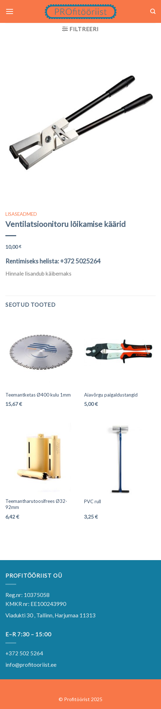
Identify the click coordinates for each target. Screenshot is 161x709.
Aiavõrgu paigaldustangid (111, 395)
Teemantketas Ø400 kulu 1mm (38, 395)
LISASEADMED (21, 214)
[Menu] (9, 11)
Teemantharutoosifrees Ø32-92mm (36, 504)
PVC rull (92, 501)
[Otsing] (153, 11)
